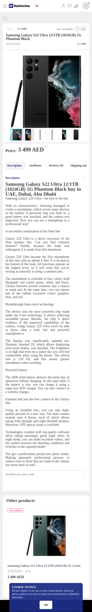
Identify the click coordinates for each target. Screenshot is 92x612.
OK (46, 604)
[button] (45, 92)
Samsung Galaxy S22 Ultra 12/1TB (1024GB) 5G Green (44, 565)
